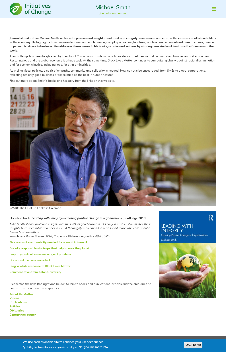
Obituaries (17, 310)
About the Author (22, 294)
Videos (14, 298)
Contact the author (23, 314)
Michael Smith (113, 7)
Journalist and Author (113, 13)
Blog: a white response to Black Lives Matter (40, 266)
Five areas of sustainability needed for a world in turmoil (48, 242)
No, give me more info (93, 347)
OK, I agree (193, 345)
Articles (15, 306)
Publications (18, 302)
